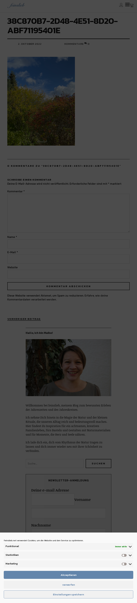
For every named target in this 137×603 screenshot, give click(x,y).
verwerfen (68, 585)
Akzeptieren (69, 575)
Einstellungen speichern (68, 594)
